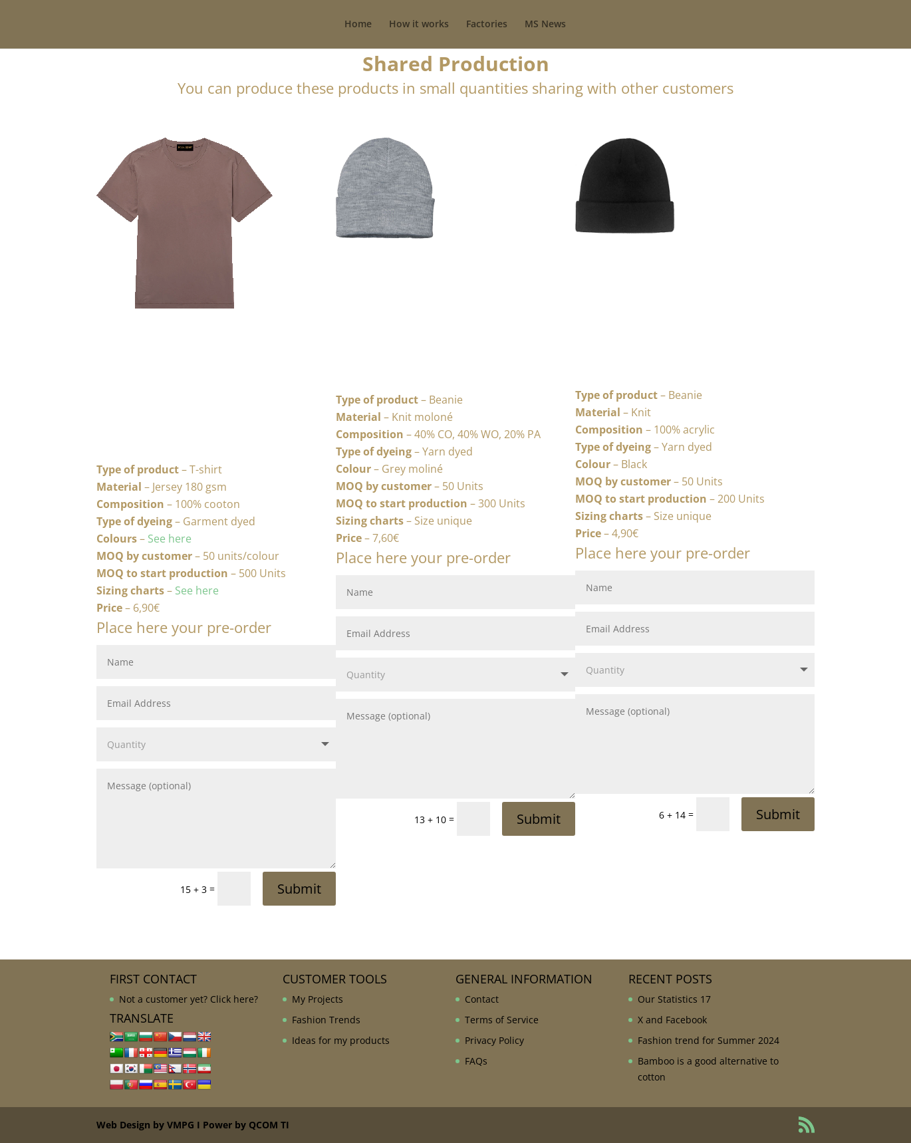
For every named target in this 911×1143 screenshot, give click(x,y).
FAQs (476, 1061)
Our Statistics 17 (674, 999)
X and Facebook (672, 1019)
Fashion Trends (326, 1019)
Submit (299, 889)
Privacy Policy (494, 1040)
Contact (482, 999)
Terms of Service (502, 1019)
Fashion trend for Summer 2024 (708, 1040)
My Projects (317, 999)
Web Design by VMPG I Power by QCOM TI (192, 1124)
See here (170, 538)
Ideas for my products (341, 1040)
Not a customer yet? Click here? (188, 999)
